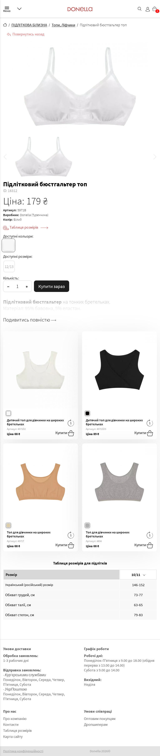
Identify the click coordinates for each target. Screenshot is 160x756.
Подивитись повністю (29, 320)
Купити (64, 433)
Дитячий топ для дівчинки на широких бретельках (35, 422)
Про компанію (14, 718)
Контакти (11, 724)
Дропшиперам (96, 724)
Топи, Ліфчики (63, 25)
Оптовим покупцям (99, 718)
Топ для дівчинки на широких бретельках (29, 534)
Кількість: (11, 278)
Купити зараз (51, 286)
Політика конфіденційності (23, 751)
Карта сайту (12, 736)
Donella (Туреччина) (34, 215)
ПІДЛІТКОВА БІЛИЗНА (29, 25)
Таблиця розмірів (29, 227)
